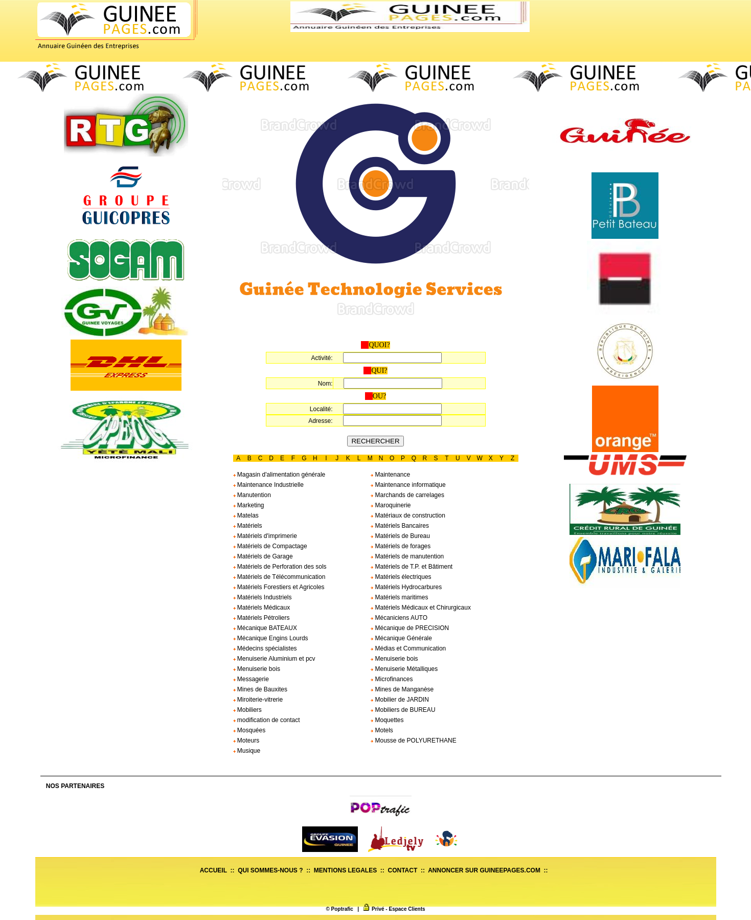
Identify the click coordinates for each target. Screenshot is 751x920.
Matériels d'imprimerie (265, 536)
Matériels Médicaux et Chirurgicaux (421, 607)
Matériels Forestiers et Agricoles (279, 587)
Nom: (325, 383)
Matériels (247, 525)
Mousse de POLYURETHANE (414, 740)
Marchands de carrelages (407, 495)
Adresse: (320, 420)
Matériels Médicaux (261, 607)
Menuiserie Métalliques (404, 668)
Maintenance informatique (408, 484)
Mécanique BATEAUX (265, 628)
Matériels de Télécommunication (279, 576)
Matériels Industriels (262, 597)
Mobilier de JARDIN (400, 699)
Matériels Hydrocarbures (406, 587)
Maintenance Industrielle (268, 484)
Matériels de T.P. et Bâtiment (411, 566)
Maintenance (390, 474)
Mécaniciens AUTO (399, 617)
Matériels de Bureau (400, 536)
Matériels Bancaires (400, 525)
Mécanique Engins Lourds (270, 638)
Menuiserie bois (394, 658)
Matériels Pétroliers (261, 617)
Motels (382, 730)
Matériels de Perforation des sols (280, 566)
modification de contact (266, 720)
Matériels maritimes (399, 597)
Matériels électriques (401, 576)
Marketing (248, 505)
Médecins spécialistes (265, 648)
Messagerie (251, 679)
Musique (247, 750)
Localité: (321, 409)
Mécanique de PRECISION (410, 628)
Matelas (246, 515)
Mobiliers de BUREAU (403, 709)
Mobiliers (247, 709)
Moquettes (387, 720)
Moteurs (246, 740)
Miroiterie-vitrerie (258, 699)
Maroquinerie (391, 505)
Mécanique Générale (401, 638)
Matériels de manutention (407, 556)
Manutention (252, 495)
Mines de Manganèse (402, 689)
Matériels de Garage (263, 556)
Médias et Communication (408, 648)
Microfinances (392, 679)
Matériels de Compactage (270, 546)
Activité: (321, 358)
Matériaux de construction (408, 515)
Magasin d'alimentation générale (279, 474)
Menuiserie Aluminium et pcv (274, 658)
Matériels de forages (400, 546)
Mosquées (249, 730)
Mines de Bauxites (260, 689)
